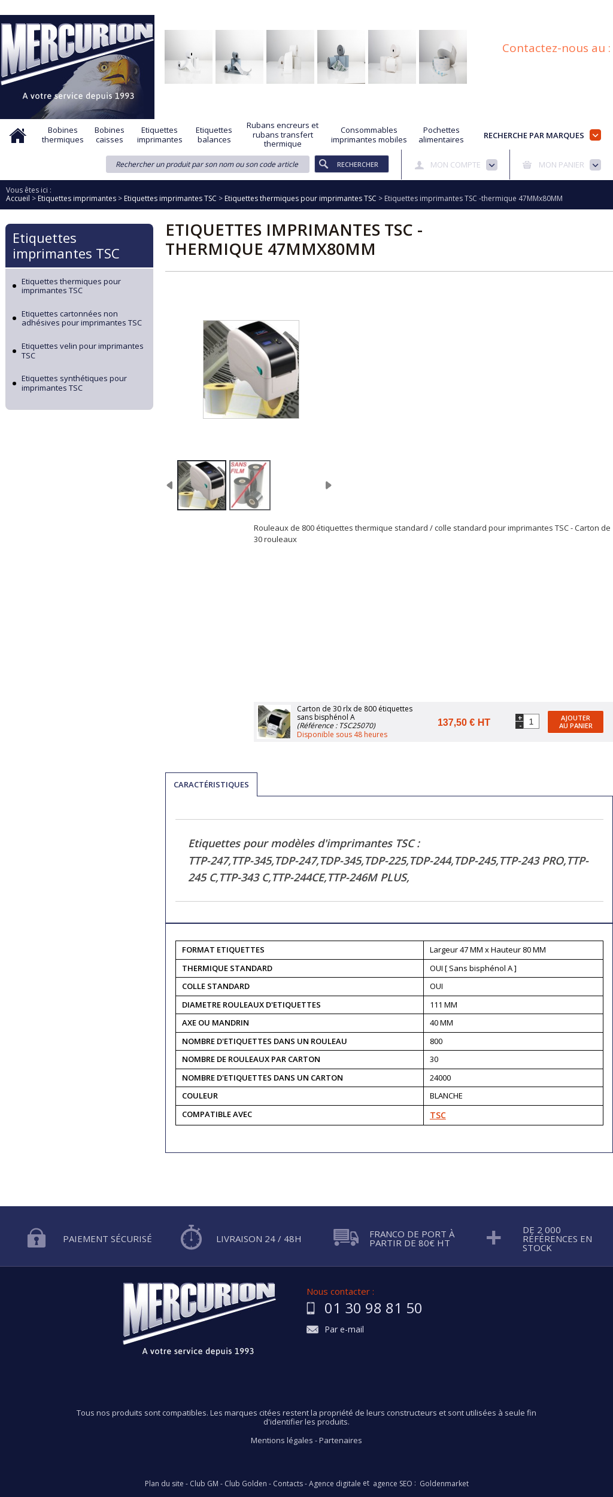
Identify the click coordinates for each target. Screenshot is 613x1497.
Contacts (288, 1484)
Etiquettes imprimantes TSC (66, 245)
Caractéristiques (211, 784)
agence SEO (392, 1484)
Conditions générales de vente (472, 8)
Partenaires (340, 1440)
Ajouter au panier (576, 721)
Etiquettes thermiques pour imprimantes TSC (71, 286)
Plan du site (593, 8)
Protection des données (362, 8)
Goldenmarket (444, 1484)
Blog (549, 8)
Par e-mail (344, 1330)
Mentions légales (282, 1440)
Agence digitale (335, 1484)
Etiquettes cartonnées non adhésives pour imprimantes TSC (82, 318)
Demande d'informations (261, 8)
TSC (438, 1115)
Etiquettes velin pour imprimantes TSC (83, 351)
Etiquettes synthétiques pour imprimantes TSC (74, 383)
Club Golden (245, 1484)
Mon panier (561, 164)
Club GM (204, 1484)
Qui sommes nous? (86, 8)
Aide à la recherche (168, 8)
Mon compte (455, 164)
